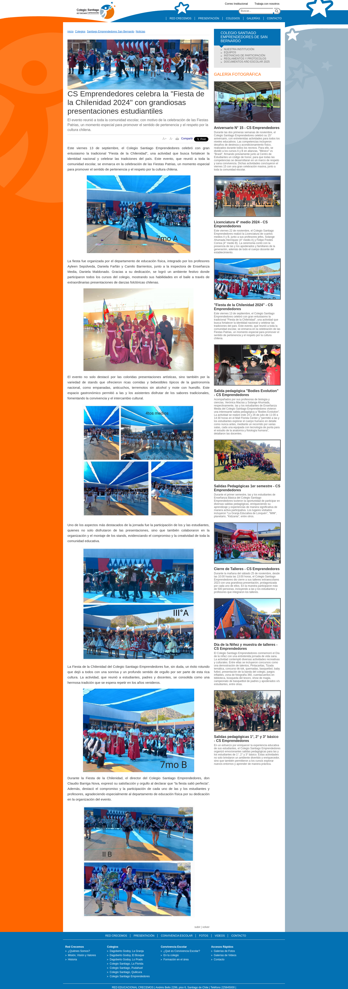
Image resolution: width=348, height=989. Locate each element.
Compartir (187, 138)
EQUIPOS (230, 52)
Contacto (219, 959)
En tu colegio (171, 955)
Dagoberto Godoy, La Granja (127, 951)
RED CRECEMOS (180, 18)
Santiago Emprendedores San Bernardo (110, 31)
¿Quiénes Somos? (79, 951)
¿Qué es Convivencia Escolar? (181, 951)
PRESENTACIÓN (208, 18)
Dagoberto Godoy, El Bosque (127, 955)
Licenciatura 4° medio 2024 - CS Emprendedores (241, 224)
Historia (72, 959)
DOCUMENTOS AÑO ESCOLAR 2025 (247, 61)
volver (206, 927)
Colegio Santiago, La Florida (126, 963)
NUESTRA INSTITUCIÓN (239, 49)
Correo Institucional (236, 3)
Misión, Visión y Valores (82, 955)
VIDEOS (220, 935)
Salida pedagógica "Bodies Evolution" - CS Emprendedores (246, 393)
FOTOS (203, 935)
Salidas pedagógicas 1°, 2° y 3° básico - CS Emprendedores (246, 739)
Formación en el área (175, 959)
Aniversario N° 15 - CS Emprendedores (246, 128)
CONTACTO (274, 18)
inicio (70, 31)
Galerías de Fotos (224, 951)
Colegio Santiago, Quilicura (126, 972)
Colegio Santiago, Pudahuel (126, 967)
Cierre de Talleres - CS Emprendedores (247, 569)
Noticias (140, 31)
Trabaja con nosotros (267, 3)
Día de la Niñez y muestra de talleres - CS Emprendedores (245, 646)
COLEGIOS (233, 18)
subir (197, 927)
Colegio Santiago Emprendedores (130, 976)
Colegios (80, 31)
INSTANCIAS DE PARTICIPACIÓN (244, 55)
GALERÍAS (253, 18)
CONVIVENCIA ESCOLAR (177, 935)
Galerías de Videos (225, 955)
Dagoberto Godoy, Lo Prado (126, 959)
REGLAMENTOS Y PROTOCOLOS (245, 58)
